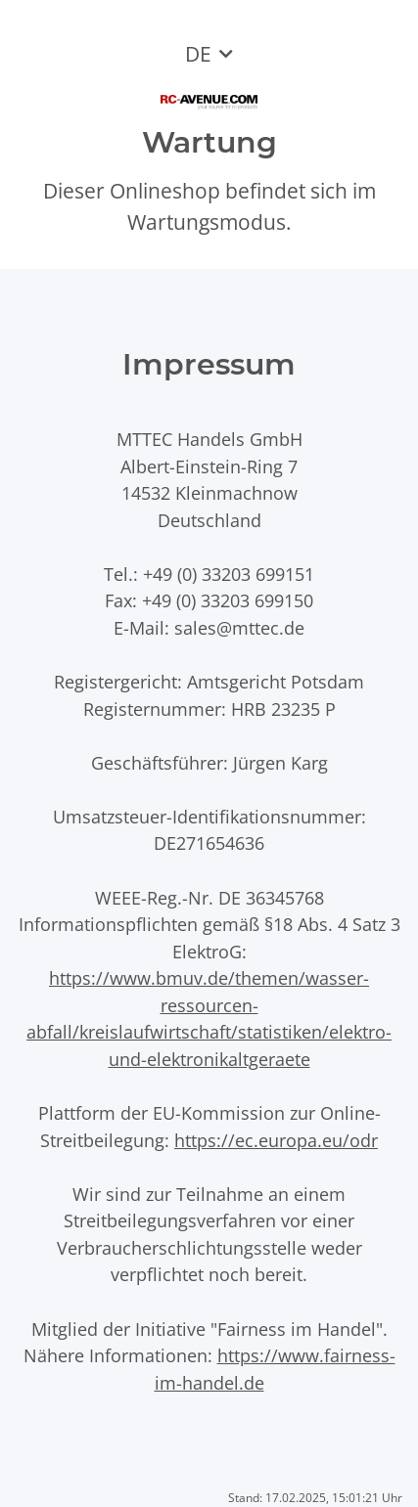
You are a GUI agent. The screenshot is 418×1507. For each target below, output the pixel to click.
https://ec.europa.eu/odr (276, 1140)
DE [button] (198, 53)
